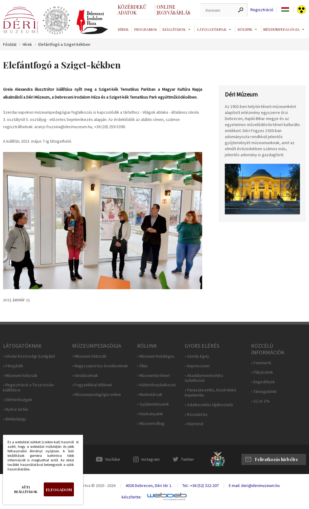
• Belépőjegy (14, 419)
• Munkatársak (149, 394)
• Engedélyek (263, 381)
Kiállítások (174, 29)
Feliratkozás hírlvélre (276, 459)
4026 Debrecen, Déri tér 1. (149, 485)
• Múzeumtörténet (153, 375)
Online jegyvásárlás (173, 9)
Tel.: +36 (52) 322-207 (200, 485)
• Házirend (194, 423)
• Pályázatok (262, 372)
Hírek (123, 29)
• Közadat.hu (196, 414)
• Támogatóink (264, 391)
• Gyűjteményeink (153, 404)
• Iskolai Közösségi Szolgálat (29, 356)
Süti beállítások (25, 489)
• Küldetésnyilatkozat (156, 384)
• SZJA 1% (260, 401)
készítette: (132, 497)
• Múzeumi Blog (150, 423)
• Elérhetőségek (17, 399)
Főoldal (9, 44)
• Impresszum (197, 365)
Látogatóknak (211, 29)
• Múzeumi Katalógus (155, 356)
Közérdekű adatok (132, 9)
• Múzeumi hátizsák (20, 375)
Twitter (187, 459)
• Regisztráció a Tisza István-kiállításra (29, 387)
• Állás (142, 365)
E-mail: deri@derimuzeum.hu (254, 485)
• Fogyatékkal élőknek (92, 384)
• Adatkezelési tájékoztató (209, 404)
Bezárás (74, 444)
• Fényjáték (13, 365)
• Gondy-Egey (197, 356)
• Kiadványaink (150, 413)
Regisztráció (261, 9)
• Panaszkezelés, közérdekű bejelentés (210, 392)
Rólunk (244, 29)
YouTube (112, 459)
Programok (145, 29)
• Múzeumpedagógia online (96, 394)
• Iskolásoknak (85, 375)
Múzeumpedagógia (281, 29)
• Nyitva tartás (15, 409)
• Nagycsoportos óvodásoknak (100, 365)
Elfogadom (59, 489)
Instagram (151, 459)
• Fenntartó (261, 362)
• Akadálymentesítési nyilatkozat (204, 378)
